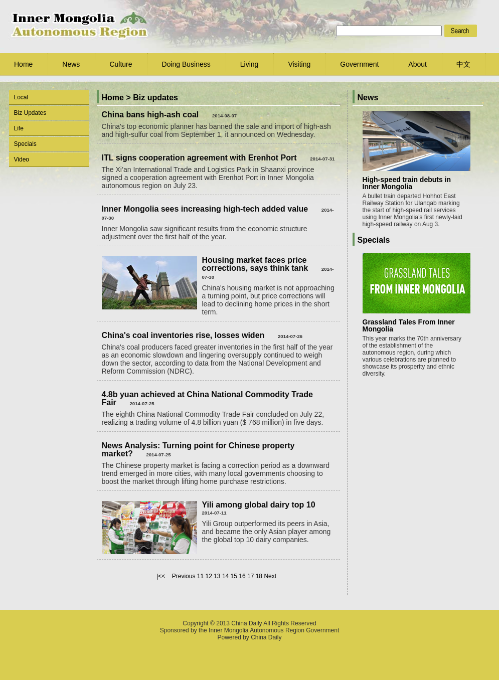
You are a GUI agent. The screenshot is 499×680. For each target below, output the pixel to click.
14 (225, 576)
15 (234, 576)
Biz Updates (30, 112)
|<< (160, 576)
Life (19, 128)
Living (249, 64)
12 (208, 576)
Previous (184, 576)
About (417, 64)
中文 (463, 64)
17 (250, 576)
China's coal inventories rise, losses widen (183, 335)
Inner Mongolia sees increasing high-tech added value (205, 209)
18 (259, 576)
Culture (120, 64)
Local (21, 97)
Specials (25, 143)
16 (242, 576)
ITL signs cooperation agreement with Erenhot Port (199, 157)
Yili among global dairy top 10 (258, 504)
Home (23, 64)
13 (217, 576)
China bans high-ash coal (150, 114)
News (71, 64)
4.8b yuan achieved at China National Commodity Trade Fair (207, 398)
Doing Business (186, 64)
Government (359, 64)
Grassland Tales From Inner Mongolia (409, 325)
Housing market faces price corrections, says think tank (255, 264)
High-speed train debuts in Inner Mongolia (407, 183)
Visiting (299, 64)
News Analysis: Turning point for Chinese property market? (198, 449)
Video (21, 159)
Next (270, 576)
